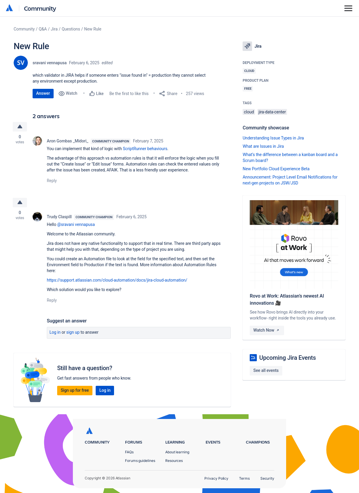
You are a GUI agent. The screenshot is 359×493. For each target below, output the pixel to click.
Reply (52, 180)
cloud (249, 112)
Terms (244, 478)
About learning (177, 452)
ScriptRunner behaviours (145, 148)
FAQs (129, 452)
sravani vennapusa (50, 62)
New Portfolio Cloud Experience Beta (276, 168)
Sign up (73, 332)
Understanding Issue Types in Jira (273, 138)
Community (40, 8)
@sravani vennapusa (76, 224)
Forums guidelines (140, 460)
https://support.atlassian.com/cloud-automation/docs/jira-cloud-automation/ (117, 280)
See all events (265, 370)
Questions (71, 29)
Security (267, 478)
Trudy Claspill (59, 216)
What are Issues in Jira (263, 146)
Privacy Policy (216, 478)
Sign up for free (75, 390)
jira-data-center (272, 112)
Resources (174, 460)
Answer (43, 93)
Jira (54, 29)
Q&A (43, 29)
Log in (55, 332)
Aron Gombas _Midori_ (67, 141)
